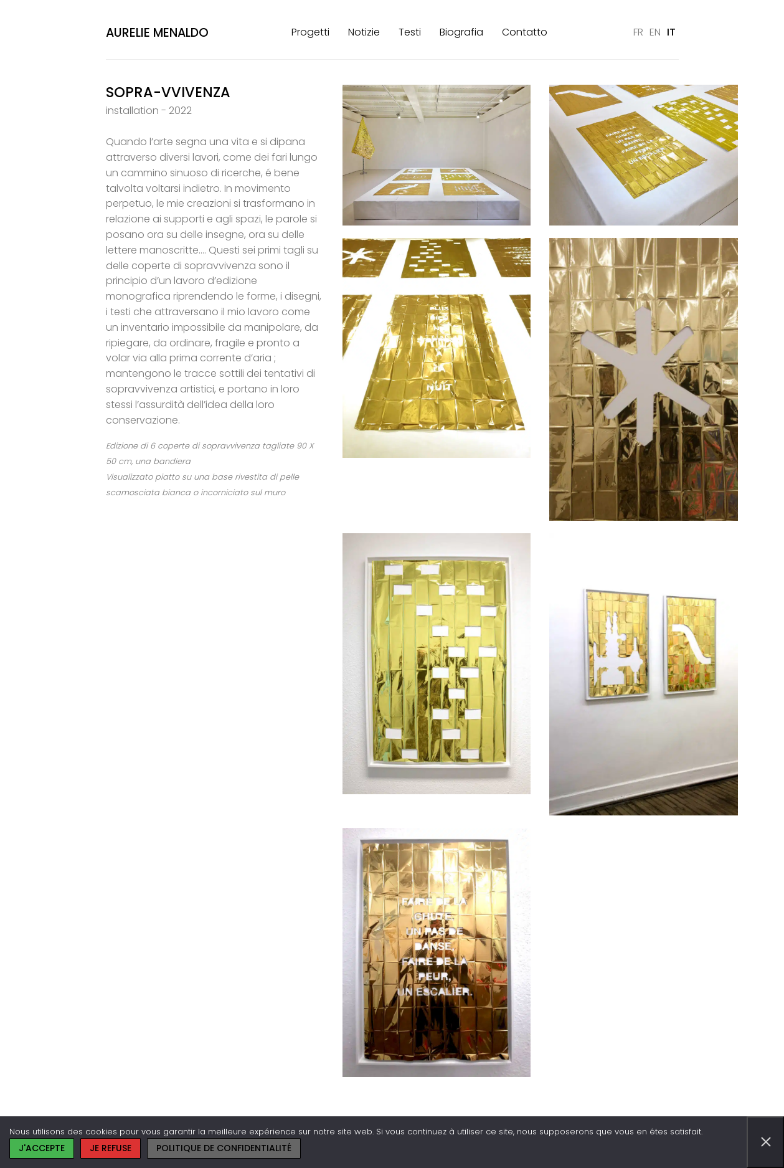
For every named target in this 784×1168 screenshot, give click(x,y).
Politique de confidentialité (223, 1148)
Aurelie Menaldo (157, 32)
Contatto (524, 32)
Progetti (310, 32)
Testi (410, 32)
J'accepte (42, 1148)
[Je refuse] (765, 1142)
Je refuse (110, 1148)
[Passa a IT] (671, 32)
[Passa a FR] (638, 32)
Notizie (364, 32)
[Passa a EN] (655, 32)
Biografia (461, 32)
